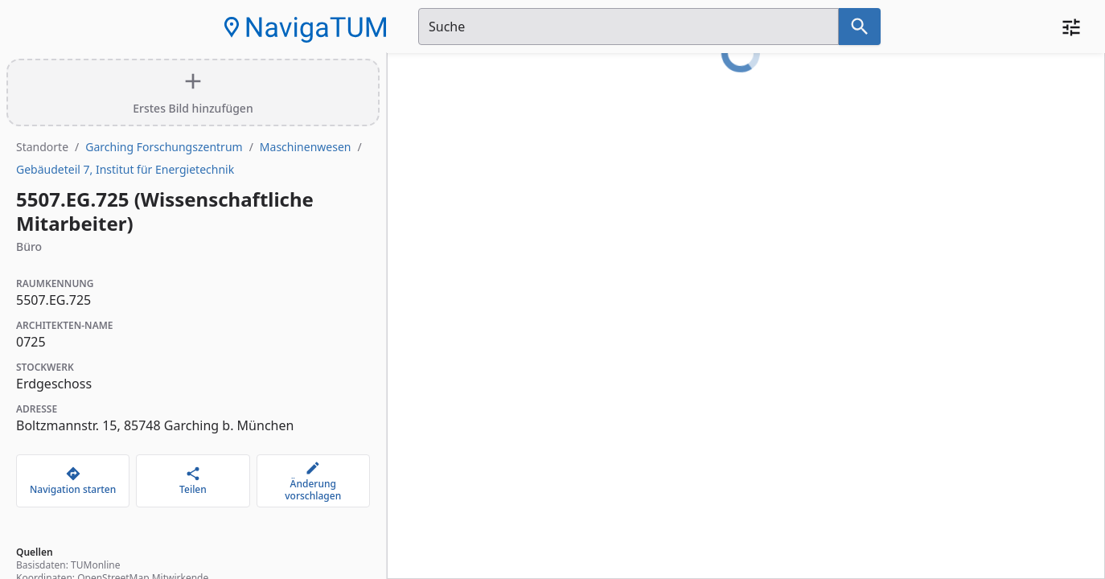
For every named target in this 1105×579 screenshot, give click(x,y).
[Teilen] (192, 480)
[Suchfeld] (628, 26)
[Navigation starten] (72, 480)
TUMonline (95, 565)
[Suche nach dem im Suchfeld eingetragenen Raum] (860, 26)
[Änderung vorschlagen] (313, 480)
